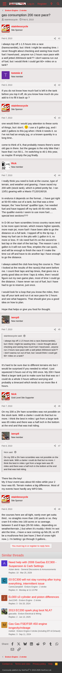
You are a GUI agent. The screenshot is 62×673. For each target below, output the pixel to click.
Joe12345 (13, 600)
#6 (59, 406)
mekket (12, 631)
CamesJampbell (16, 587)
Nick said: (8, 452)
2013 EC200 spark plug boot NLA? (30, 610)
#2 (59, 85)
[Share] (55, 38)
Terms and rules (22, 664)
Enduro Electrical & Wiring (29, 614)
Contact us (7, 664)
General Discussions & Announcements (38, 569)
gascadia (13, 614)
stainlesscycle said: (13, 336)
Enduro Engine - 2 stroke (35, 587)
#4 (59, 175)
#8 (59, 509)
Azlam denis (14, 569)
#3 (59, 118)
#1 (59, 38)
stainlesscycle (11, 19)
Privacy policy (39, 664)
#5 (59, 329)
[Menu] (4, 3)
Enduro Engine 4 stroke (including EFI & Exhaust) (38, 631)
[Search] (58, 4)
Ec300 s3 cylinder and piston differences (34, 597)
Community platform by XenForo (27, 670)
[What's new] (51, 4)
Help (50, 664)
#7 (59, 446)
